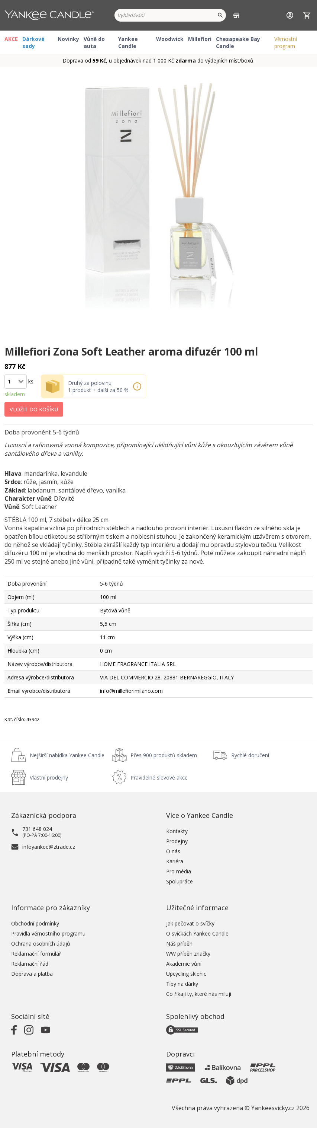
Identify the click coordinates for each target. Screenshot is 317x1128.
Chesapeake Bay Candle (238, 42)
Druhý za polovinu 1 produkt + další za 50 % (98, 386)
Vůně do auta (94, 42)
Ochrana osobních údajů (40, 943)
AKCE (11, 38)
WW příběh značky (188, 953)
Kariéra (174, 861)
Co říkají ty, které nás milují (198, 993)
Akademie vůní (183, 963)
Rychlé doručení (250, 755)
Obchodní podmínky (35, 923)
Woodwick (170, 38)
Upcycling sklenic (186, 973)
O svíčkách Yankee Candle (197, 933)
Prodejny (177, 841)
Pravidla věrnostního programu (48, 933)
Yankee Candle (128, 42)
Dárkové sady (33, 42)
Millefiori (199, 38)
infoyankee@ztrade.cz (48, 846)
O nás (173, 851)
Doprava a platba (32, 973)
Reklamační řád (29, 963)
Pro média (178, 871)
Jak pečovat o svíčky (190, 923)
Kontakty (177, 831)
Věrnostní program (285, 42)
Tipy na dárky (182, 983)
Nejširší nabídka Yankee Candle (67, 755)
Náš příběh (179, 943)
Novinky (68, 38)
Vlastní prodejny (49, 777)
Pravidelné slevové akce (159, 777)
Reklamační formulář (36, 953)
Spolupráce (179, 881)
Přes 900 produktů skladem (163, 755)
